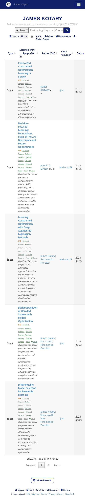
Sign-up (35, 493)
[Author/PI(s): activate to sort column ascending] (48, 53)
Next (56, 465)
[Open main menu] (78, 4)
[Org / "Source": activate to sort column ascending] (66, 53)
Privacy (52, 493)
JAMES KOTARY (45, 88)
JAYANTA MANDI (45, 167)
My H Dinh (46, 341)
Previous (30, 465)
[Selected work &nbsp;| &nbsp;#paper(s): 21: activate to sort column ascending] (27, 53)
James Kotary (47, 256)
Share (59, 493)
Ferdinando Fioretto (46, 261)
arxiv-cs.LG (66, 167)
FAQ (28, 493)
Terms (44, 493)
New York (69, 493)
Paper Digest (17, 4)
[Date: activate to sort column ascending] (79, 53)
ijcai (62, 90)
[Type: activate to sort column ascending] (10, 53)
